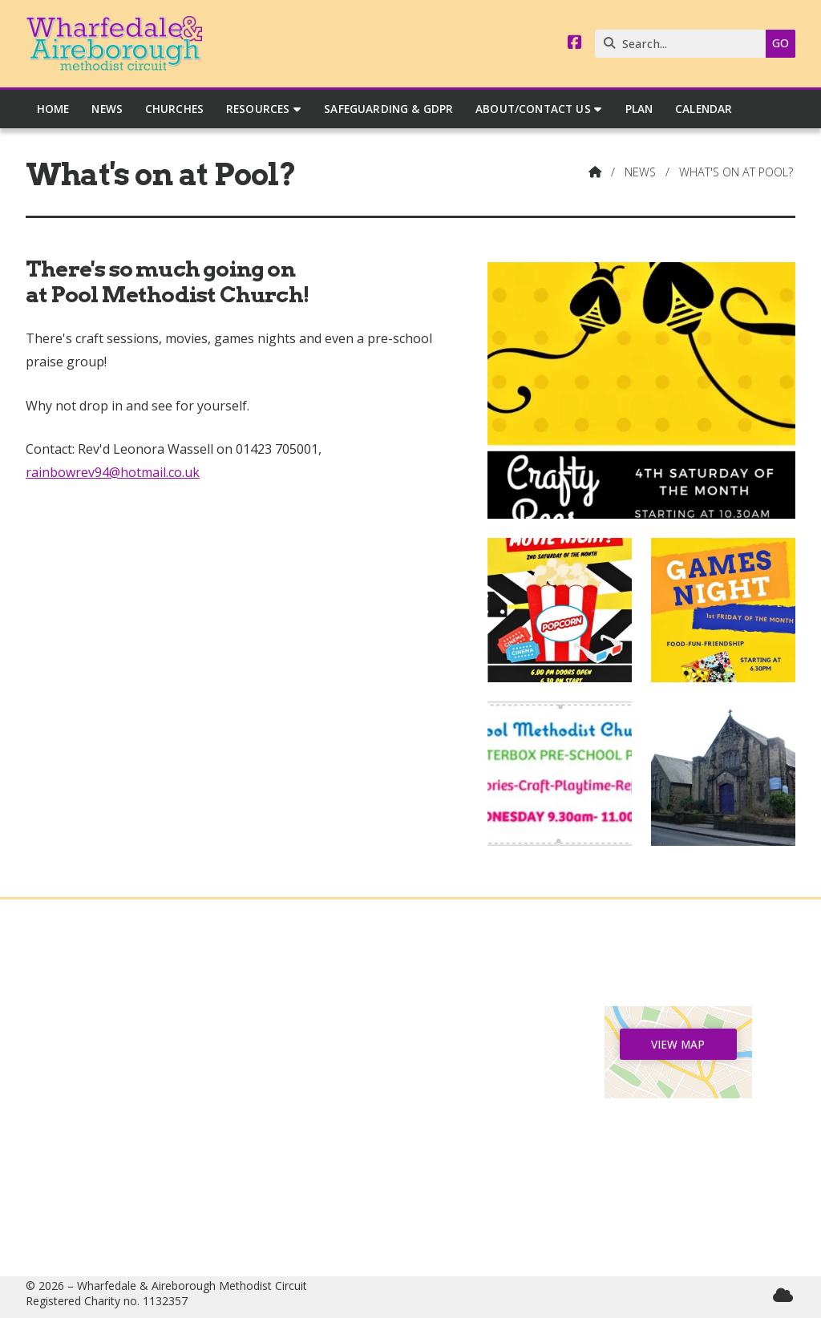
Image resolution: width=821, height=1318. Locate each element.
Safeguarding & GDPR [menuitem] (388, 108)
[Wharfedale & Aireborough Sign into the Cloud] (783, 1295)
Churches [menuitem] (174, 108)
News (640, 172)
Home (142, 1019)
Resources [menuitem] (257, 108)
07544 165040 (418, 1161)
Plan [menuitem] (639, 108)
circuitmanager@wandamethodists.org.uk (426, 1212)
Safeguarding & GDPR (142, 1135)
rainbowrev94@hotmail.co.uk (113, 472)
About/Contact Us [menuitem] (533, 108)
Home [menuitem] (53, 108)
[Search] (684, 44)
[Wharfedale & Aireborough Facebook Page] (575, 43)
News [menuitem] (107, 108)
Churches (143, 1071)
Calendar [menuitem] (703, 108)
